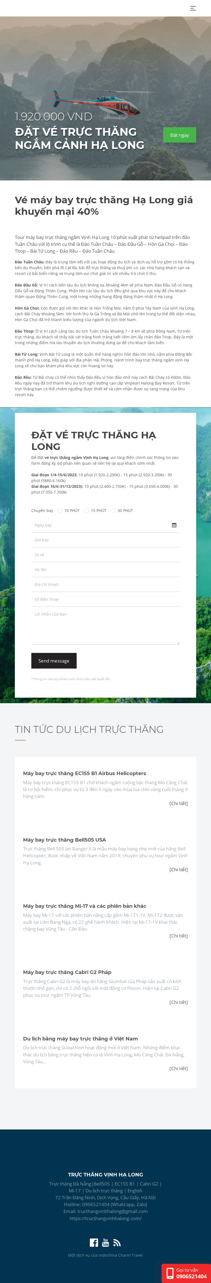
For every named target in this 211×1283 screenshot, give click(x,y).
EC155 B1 (125, 1184)
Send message (54, 661)
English (134, 1190)
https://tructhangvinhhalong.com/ (105, 1218)
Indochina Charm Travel (121, 1255)
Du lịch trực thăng (104, 1190)
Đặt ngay (179, 135)
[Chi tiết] (179, 803)
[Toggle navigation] (193, 8)
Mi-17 (75, 1190)
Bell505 (102, 1184)
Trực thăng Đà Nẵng (70, 1184)
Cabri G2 (149, 1184)
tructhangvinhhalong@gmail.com (112, 1211)
